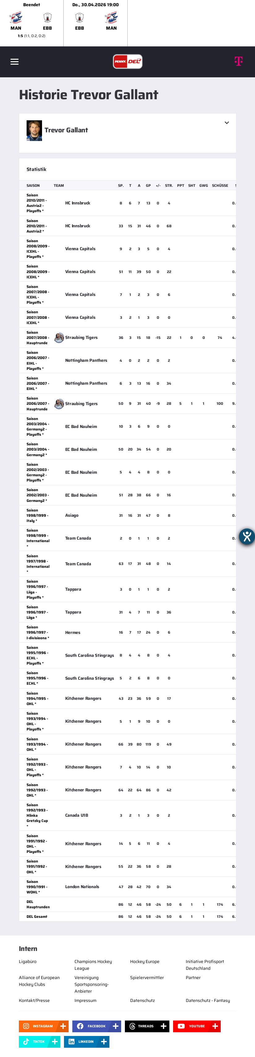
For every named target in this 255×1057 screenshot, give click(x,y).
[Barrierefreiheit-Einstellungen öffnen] (247, 536)
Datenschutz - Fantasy (208, 1000)
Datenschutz (142, 1000)
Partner (193, 977)
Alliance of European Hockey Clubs (39, 981)
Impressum (85, 1000)
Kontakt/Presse (34, 1000)
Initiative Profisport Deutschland (205, 965)
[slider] (127, 23)
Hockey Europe (144, 961)
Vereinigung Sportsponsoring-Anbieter (91, 984)
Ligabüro (27, 961)
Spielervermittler (147, 977)
